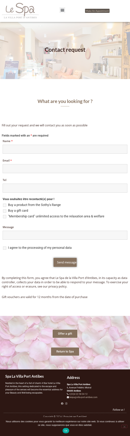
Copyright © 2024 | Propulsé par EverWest (65, 416)
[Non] (124, 426)
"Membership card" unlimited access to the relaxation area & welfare (56, 216)
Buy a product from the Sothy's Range (34, 205)
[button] (62, 10)
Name (8, 141)
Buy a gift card (18, 210)
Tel (4, 180)
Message (8, 227)
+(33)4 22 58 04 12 (78, 394)
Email (7, 160)
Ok (65, 430)
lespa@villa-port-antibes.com (83, 397)
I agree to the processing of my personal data (40, 247)
